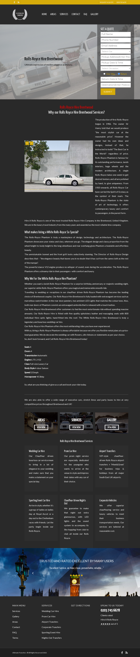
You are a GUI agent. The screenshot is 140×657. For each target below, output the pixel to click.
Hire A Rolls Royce (109, 619)
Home (44, 14)
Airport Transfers (50, 621)
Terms (15, 637)
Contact (76, 14)
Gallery (94, 14)
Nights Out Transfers (52, 637)
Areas (53, 14)
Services (64, 14)
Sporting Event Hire (51, 632)
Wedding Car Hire (50, 611)
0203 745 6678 (121, 2)
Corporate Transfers (51, 627)
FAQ (85, 14)
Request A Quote (106, 2)
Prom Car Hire (48, 616)
